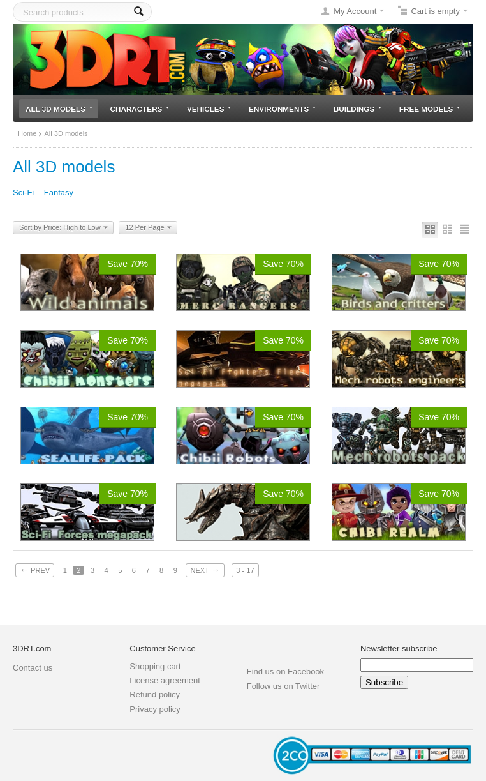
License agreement (164, 680)
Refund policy (154, 694)
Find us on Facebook (285, 671)
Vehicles (209, 109)
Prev (35, 570)
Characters (140, 109)
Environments (282, 109)
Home (27, 133)
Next (204, 570)
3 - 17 (245, 570)
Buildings (357, 109)
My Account (355, 11)
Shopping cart (154, 666)
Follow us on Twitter (283, 686)
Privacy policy (154, 709)
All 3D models (59, 109)
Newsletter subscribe (399, 648)
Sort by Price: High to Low (63, 228)
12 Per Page (148, 228)
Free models (429, 109)
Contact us (32, 667)
